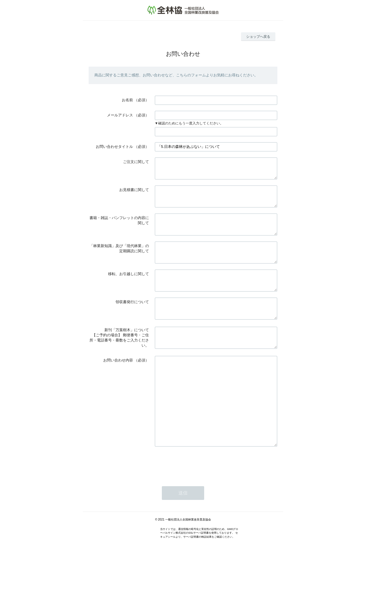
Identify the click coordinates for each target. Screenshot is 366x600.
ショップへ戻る (258, 37)
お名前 (127, 100)
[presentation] (198, 502)
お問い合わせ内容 (118, 382)
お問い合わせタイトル (114, 146)
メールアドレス (120, 115)
